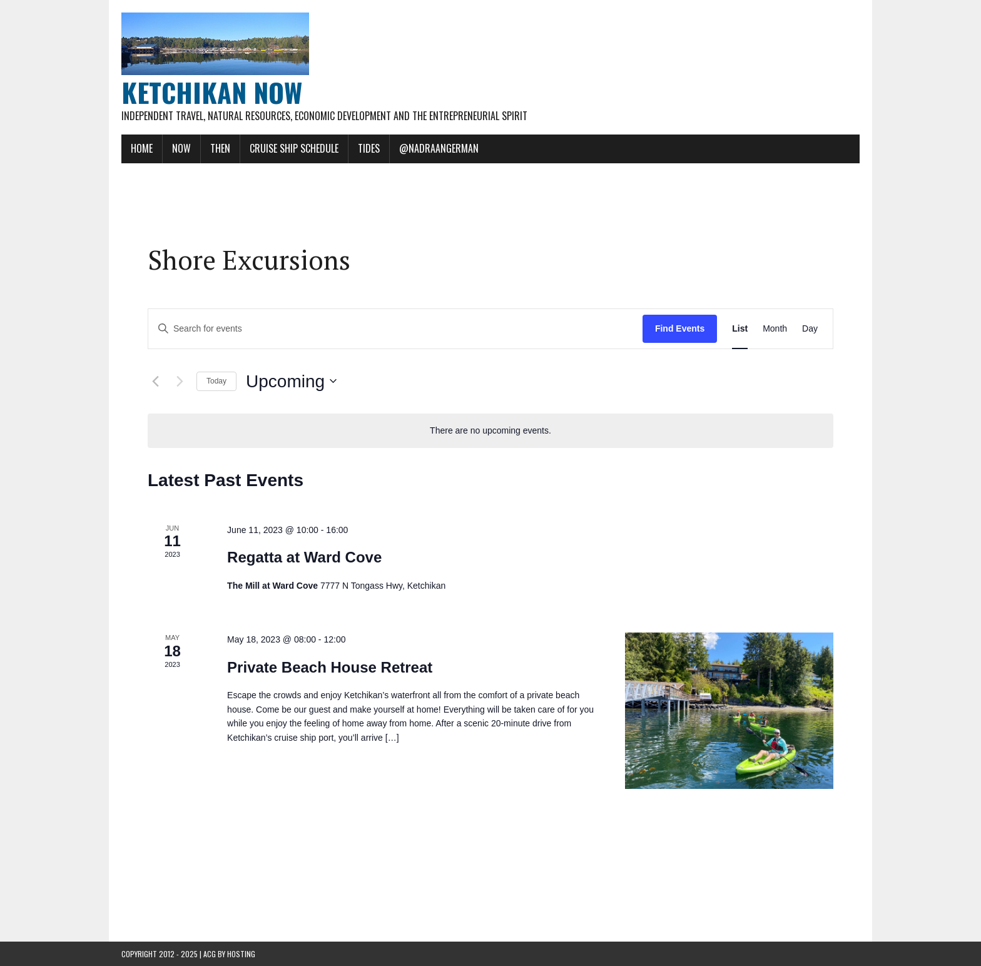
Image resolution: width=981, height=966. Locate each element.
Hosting (241, 953)
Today (216, 381)
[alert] (490, 431)
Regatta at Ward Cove (304, 557)
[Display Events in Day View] (810, 328)
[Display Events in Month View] (775, 328)
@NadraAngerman (439, 148)
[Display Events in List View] (740, 328)
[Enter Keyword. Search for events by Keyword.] (395, 328)
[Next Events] (179, 381)
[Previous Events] (155, 381)
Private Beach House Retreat (329, 667)
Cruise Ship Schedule (294, 148)
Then (220, 148)
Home (142, 148)
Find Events (679, 328)
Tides (369, 148)
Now (181, 148)
